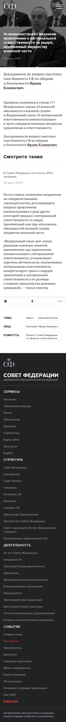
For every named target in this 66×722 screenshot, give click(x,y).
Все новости (11, 26)
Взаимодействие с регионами (23, 586)
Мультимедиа (13, 681)
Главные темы (13, 634)
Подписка (10, 426)
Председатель (12, 647)
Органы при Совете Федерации (24, 521)
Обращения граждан (17, 406)
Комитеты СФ (13, 494)
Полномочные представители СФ (26, 538)
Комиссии (10, 501)
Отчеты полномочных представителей (29, 613)
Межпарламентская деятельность (26, 579)
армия (29, 317)
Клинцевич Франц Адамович (42, 326)
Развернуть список (60, 301)
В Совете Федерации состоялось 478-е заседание (28, 174)
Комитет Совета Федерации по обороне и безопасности (42, 336)
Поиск (8, 412)
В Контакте (5, 301)
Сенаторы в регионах (18, 661)
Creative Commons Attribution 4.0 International (29, 716)
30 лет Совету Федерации (20, 553)
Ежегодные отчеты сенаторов (23, 606)
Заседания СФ (13, 559)
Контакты (10, 399)
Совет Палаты (13, 481)
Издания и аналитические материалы (29, 620)
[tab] (33, 301)
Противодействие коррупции (23, 599)
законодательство (48, 317)
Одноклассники (32, 301)
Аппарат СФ (12, 507)
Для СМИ (9, 694)
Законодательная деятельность (24, 566)
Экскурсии (10, 446)
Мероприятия (13, 593)
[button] (58, 7)
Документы (11, 573)
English (8, 453)
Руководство (12, 474)
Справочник (12, 433)
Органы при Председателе (21, 514)
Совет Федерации (15, 467)
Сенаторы (10, 487)
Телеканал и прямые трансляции (25, 688)
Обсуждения (12, 419)
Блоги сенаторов (15, 674)
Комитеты (10, 654)
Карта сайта (11, 439)
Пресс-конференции (17, 668)
